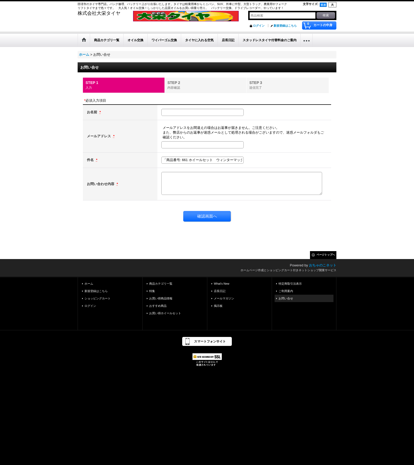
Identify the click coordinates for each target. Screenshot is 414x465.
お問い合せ (286, 298)
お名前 (92, 112)
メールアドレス (99, 136)
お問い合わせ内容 (101, 184)
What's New (221, 283)
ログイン (259, 25)
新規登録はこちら (285, 25)
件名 (91, 160)
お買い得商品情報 (160, 298)
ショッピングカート (97, 298)
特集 (152, 291)
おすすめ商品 (158, 305)
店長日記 (219, 291)
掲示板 (218, 305)
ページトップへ (326, 254)
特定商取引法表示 (290, 283)
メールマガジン (224, 298)
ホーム (88, 283)
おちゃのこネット (322, 265)
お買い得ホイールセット (165, 313)
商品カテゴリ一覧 (160, 283)
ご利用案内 (286, 291)
